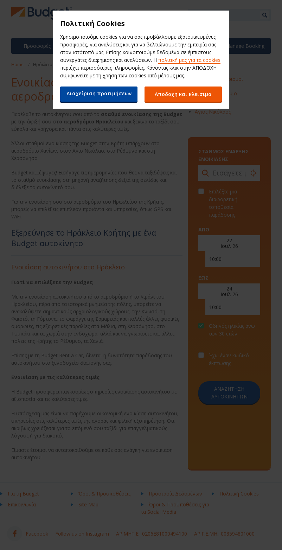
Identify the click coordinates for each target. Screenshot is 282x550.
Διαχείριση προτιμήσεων (99, 93)
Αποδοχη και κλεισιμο (183, 94)
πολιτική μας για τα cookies (189, 60)
